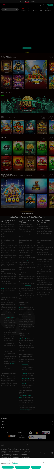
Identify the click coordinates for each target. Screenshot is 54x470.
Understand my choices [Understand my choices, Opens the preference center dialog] (7, 467)
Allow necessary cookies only (22, 467)
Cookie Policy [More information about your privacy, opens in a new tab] (15, 463)
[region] (27, 464)
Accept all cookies (36, 467)
